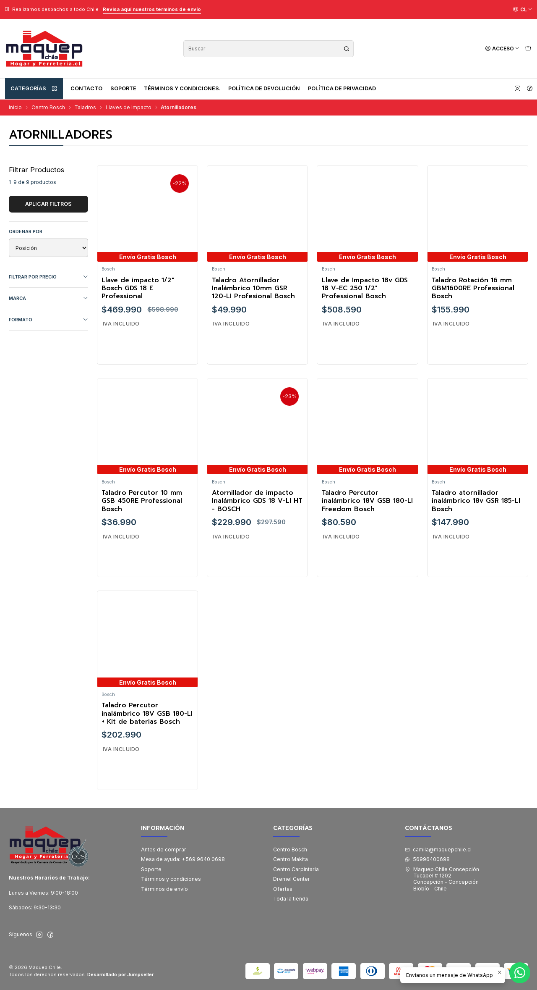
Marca (48, 298)
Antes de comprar (163, 849)
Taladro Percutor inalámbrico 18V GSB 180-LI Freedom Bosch (367, 518)
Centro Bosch (48, 107)
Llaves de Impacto (128, 107)
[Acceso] (502, 48)
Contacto (86, 88)
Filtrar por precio (48, 277)
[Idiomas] (523, 9)
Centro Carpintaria (296, 869)
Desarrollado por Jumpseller (120, 974)
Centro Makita (290, 859)
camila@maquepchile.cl (438, 849)
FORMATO (48, 320)
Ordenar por (25, 231)
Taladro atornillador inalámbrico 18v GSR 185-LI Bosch (476, 518)
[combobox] (268, 48)
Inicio (15, 107)
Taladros (85, 107)
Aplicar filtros (48, 204)
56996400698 (427, 859)
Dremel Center (291, 879)
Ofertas (282, 889)
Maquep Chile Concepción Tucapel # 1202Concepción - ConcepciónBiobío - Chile (442, 879)
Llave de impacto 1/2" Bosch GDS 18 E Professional (138, 288)
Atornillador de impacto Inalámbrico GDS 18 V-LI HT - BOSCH (257, 518)
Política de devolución (264, 88)
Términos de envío (164, 889)
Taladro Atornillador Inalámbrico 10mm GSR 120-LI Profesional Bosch (253, 288)
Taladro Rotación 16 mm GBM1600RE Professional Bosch (473, 288)
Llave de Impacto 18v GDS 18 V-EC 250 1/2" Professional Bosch (365, 288)
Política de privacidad (342, 88)
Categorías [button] (33, 88)
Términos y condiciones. (182, 88)
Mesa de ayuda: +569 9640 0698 (183, 859)
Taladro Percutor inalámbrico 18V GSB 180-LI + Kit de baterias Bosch (147, 731)
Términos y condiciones (171, 879)
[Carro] (528, 48)
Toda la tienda (290, 898)
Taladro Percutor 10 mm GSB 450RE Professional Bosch (142, 518)
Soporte (123, 88)
